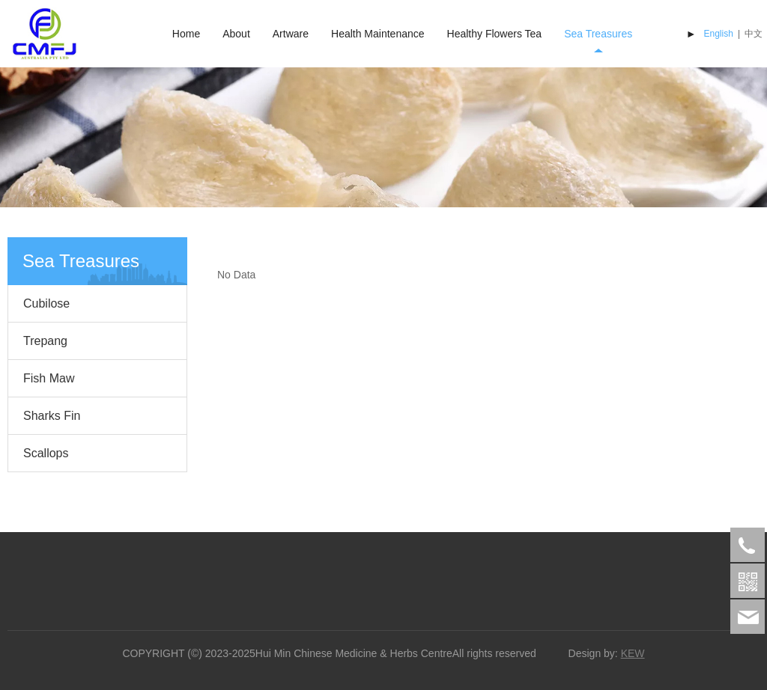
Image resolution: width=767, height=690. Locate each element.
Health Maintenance (378, 34)
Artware (291, 34)
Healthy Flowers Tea (494, 34)
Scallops (45, 453)
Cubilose (46, 303)
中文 (754, 33)
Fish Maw (48, 378)
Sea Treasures (598, 34)
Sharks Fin (51, 415)
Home (186, 34)
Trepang (45, 341)
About (236, 34)
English (718, 33)
